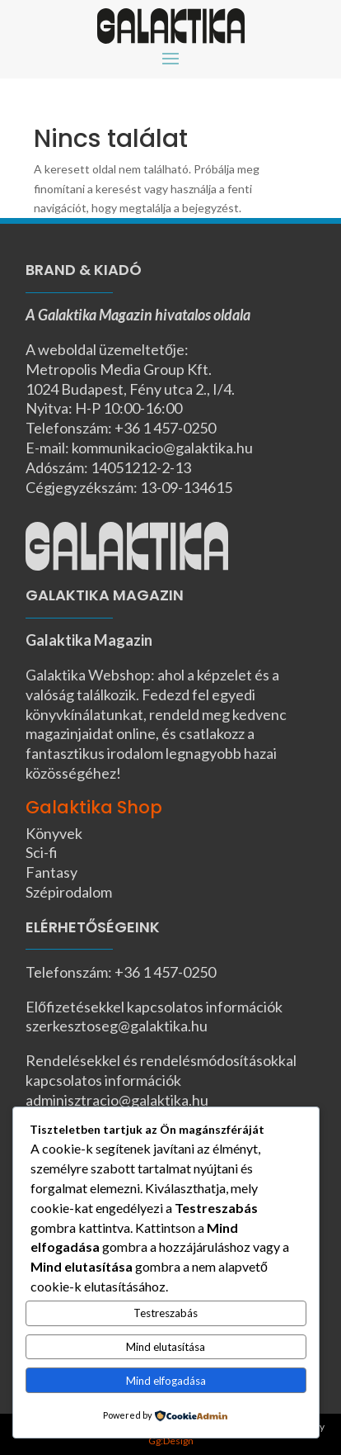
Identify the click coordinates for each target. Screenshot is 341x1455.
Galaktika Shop (94, 807)
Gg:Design (171, 1440)
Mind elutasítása (165, 1346)
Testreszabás (165, 1313)
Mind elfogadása (166, 1380)
